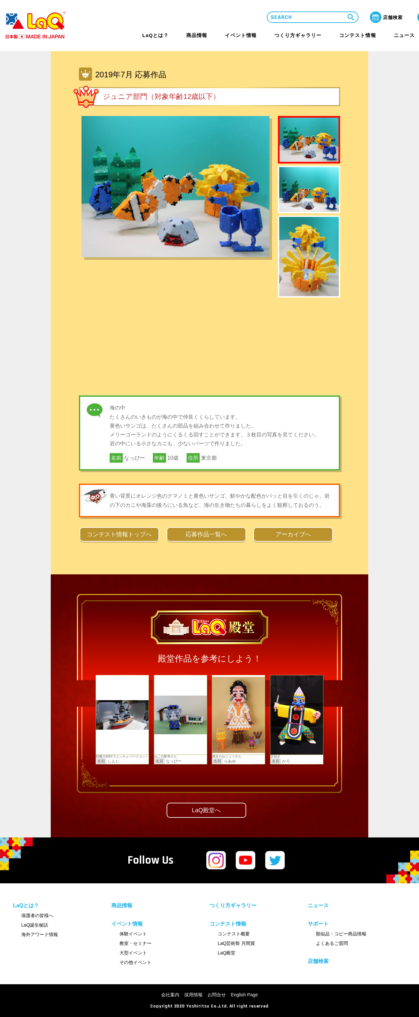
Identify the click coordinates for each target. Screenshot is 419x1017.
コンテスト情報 (357, 35)
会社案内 (170, 994)
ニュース (404, 35)
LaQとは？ (155, 35)
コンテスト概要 (234, 933)
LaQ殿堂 (226, 952)
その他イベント (135, 962)
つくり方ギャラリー (297, 35)
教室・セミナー (135, 943)
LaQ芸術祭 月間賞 (236, 943)
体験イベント (133, 933)
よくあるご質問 (332, 943)
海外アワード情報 (39, 934)
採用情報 (193, 994)
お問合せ (217, 994)
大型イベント (133, 952)
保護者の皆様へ (37, 915)
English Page (244, 994)
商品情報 (196, 35)
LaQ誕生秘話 (34, 925)
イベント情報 (240, 35)
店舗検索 (318, 961)
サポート (318, 924)
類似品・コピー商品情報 (341, 933)
